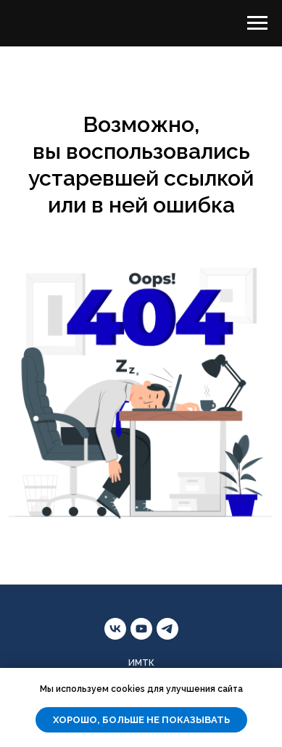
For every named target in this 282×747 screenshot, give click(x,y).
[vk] (115, 629)
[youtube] (141, 629)
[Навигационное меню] (257, 23)
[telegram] (167, 629)
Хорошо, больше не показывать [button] (141, 719)
